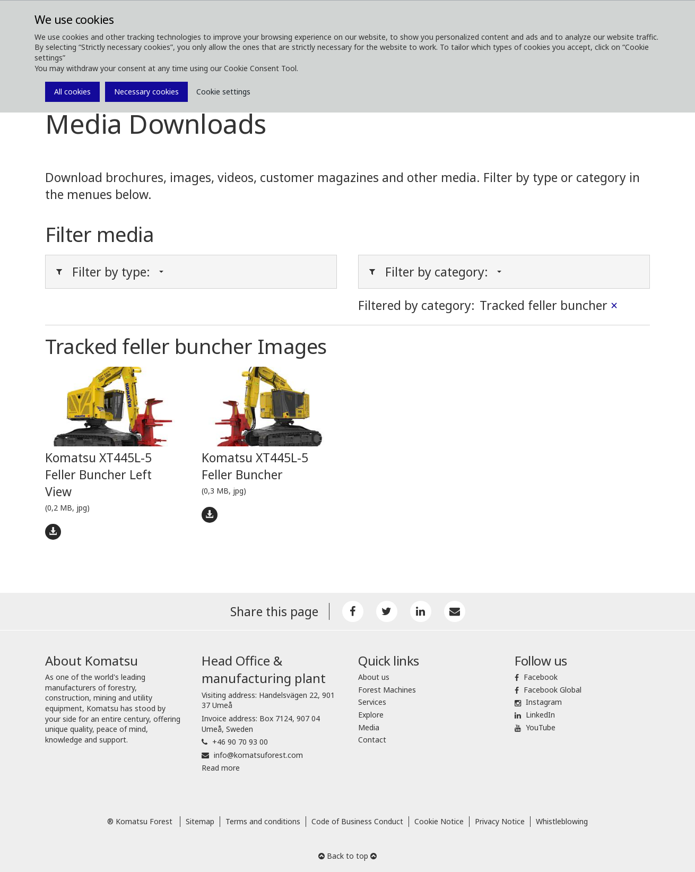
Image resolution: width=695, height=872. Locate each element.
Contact (372, 740)
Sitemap (200, 821)
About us (373, 677)
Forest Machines (387, 690)
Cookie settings (223, 92)
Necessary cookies (146, 92)
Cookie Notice (439, 821)
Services (372, 702)
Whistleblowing (562, 821)
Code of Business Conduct (357, 821)
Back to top (347, 856)
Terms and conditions (262, 821)
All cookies (72, 92)
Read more (221, 768)
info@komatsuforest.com (258, 755)
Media (368, 727)
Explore (371, 715)
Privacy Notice (500, 821)
